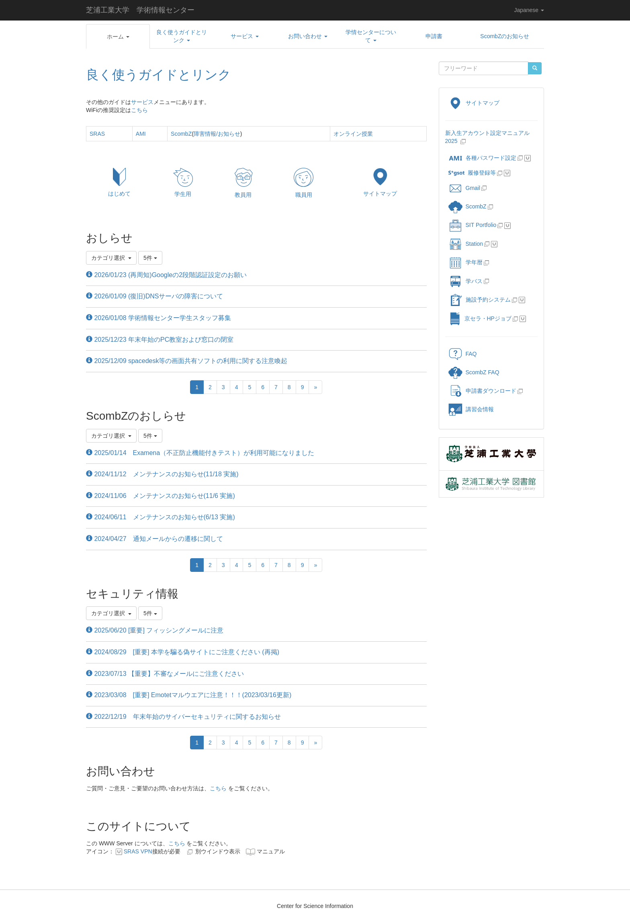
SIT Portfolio (472, 225)
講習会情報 (471, 409)
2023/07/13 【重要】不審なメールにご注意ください (165, 673)
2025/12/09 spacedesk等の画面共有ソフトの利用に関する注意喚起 (186, 360)
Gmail (464, 188)
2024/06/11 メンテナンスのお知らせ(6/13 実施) (160, 517)
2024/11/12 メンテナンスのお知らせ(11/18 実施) (162, 474)
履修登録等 (472, 172)
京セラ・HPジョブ (479, 318)
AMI (141, 134)
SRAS (97, 134)
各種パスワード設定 (482, 158)
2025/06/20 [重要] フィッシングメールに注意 (154, 630)
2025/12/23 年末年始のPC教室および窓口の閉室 (159, 339)
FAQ (462, 354)
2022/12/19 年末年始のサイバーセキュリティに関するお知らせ (183, 716)
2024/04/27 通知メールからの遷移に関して (154, 538)
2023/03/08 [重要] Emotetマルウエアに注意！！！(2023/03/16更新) (188, 695)
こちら (139, 110)
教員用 (243, 195)
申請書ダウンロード (482, 391)
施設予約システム (479, 299)
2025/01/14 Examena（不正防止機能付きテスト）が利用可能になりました (200, 452)
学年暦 (465, 262)
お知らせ (229, 134)
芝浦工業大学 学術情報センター (140, 10)
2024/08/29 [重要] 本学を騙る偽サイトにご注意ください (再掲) (182, 652)
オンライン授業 (353, 134)
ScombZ (181, 134)
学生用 (182, 194)
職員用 (303, 195)
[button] (117, 37)
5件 (150, 258)
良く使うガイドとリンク (158, 74)
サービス (142, 102)
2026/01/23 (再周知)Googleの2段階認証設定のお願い (166, 274)
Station (465, 244)
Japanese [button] (529, 10)
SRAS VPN (138, 851)
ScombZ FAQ (473, 372)
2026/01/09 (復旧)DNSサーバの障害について (154, 296)
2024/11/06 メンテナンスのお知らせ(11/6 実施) (160, 495)
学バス (465, 281)
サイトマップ (380, 193)
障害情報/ (206, 134)
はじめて (119, 193)
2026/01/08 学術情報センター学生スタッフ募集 (158, 317)
